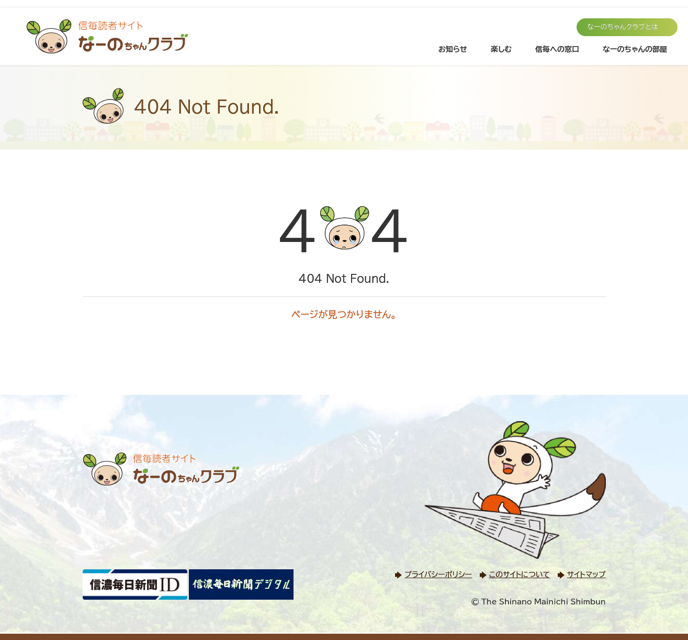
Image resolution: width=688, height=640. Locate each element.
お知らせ (452, 49)
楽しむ (501, 49)
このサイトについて (519, 574)
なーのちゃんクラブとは (622, 27)
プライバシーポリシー (438, 574)
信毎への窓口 (557, 49)
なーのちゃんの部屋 (635, 49)
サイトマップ (586, 574)
